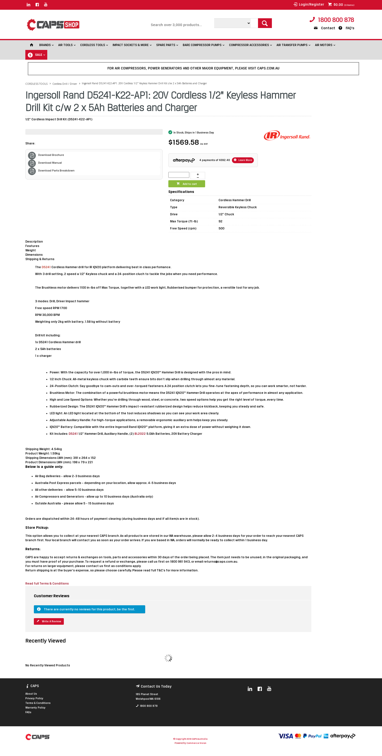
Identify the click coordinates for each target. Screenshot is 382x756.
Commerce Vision (196, 743)
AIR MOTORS (323, 45)
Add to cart (189, 184)
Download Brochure (51, 155)
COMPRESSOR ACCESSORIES (249, 45)
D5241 (73, 434)
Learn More (245, 160)
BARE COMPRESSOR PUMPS (202, 45)
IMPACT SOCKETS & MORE (131, 45)
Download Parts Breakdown (56, 170)
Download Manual (50, 162)
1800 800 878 (336, 20)
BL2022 (140, 434)
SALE (38, 55)
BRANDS (45, 45)
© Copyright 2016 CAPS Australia (190, 739)
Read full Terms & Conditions (47, 584)
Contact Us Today (156, 687)
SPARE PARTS (165, 45)
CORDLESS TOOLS (92, 45)
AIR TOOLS (65, 45)
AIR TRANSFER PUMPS (292, 45)
